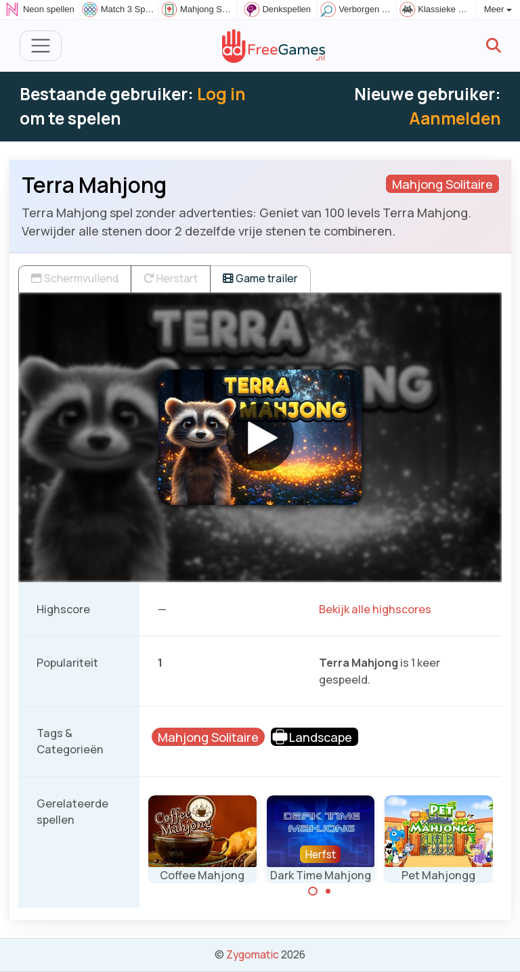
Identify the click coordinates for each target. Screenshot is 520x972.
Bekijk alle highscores (375, 609)
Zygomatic (252, 954)
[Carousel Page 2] (328, 891)
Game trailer (260, 278)
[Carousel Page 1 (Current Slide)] (313, 891)
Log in (221, 94)
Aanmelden (455, 118)
